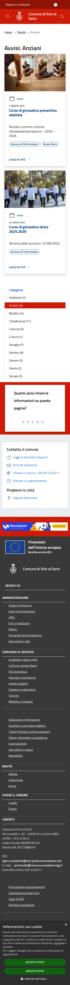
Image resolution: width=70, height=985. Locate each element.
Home (8, 32)
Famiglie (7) (16, 344)
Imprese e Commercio (22, 677)
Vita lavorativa (18, 671)
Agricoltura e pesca (21, 749)
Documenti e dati (19, 641)
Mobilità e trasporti (21, 701)
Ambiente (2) (17, 297)
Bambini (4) (16, 313)
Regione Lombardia (18, 4)
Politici (13, 629)
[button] (35, 979)
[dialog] (35, 953)
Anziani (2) (16, 305)
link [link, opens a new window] (15, 954)
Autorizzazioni (18, 743)
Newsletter (16, 755)
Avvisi (16, 99)
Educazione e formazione (24, 719)
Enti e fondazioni (19, 623)
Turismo (14, 695)
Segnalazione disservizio (24, 893)
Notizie (13, 774)
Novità (21, 32)
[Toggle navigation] (7, 16)
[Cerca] (62, 16)
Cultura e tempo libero (23, 665)
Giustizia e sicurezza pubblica (27, 725)
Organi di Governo (20, 605)
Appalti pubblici (18, 683)
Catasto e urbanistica (22, 689)
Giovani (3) (16, 360)
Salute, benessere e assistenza (28, 737)
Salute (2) (15, 368)
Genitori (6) (16, 352)
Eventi (13, 808)
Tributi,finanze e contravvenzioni (29, 731)
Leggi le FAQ (16, 899)
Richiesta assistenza (21, 905)
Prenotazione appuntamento (27, 887)
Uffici (12, 617)
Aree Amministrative (22, 611)
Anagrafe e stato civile (23, 659)
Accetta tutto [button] (35, 962)
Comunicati (16, 780)
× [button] (65, 924)
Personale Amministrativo (25, 635)
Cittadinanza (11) (20, 321)
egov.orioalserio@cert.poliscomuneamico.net (31, 861)
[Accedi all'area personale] (55, 4)
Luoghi (13, 802)
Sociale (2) (15, 376)
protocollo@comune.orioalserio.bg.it (38, 865)
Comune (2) (16, 329)
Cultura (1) (16, 337)
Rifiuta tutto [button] (35, 971)
